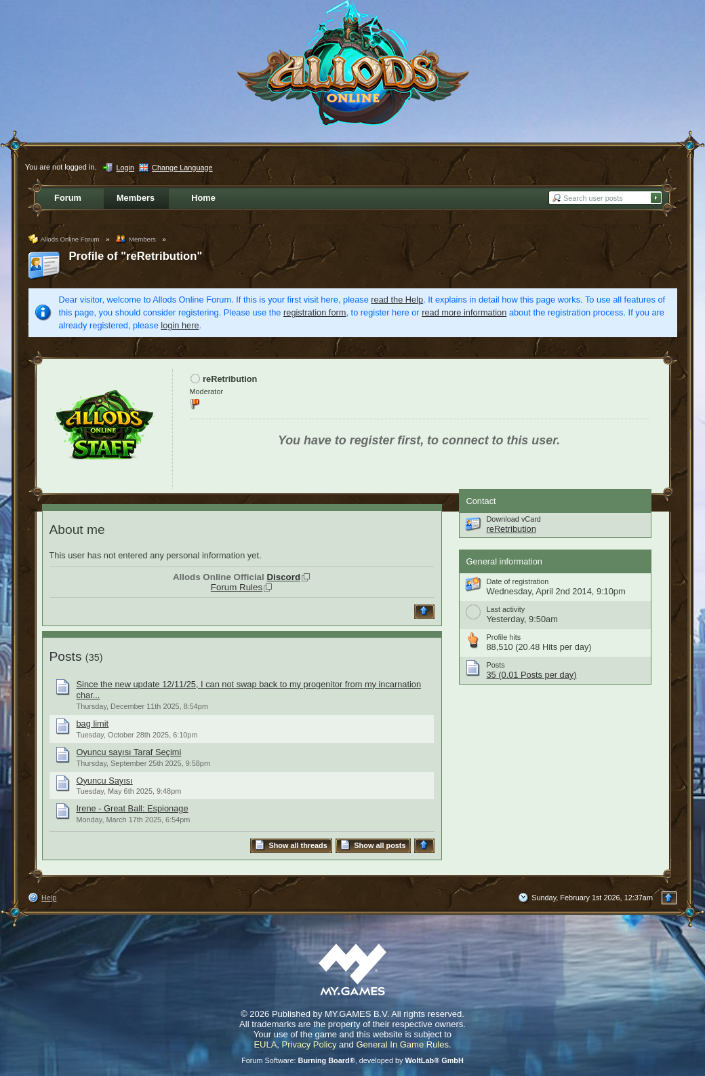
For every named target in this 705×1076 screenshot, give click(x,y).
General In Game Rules (402, 1044)
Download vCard (514, 519)
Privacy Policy (309, 1044)
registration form (314, 312)
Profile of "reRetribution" (136, 256)
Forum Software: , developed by (352, 1060)
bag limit (93, 723)
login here (180, 325)
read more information (464, 312)
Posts (65, 656)
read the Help (397, 299)
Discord (283, 577)
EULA (265, 1044)
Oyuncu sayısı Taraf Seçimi (129, 752)
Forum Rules (236, 587)
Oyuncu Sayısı (105, 780)
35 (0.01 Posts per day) (532, 675)
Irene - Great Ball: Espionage (132, 808)
